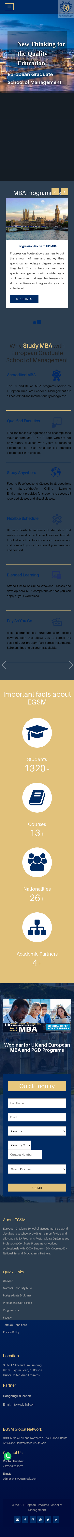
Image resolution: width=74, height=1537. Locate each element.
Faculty (7, 1317)
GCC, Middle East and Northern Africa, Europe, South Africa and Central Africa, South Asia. (35, 1440)
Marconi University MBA (17, 1288)
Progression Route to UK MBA (37, 246)
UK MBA (8, 1280)
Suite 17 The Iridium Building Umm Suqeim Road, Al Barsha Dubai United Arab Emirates (22, 1370)
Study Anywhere (21, 472)
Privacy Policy (11, 1332)
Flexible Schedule (22, 518)
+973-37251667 (13, 1466)
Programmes (11, 1310)
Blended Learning (23, 575)
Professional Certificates (17, 1302)
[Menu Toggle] (9, 6)
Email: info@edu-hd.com (19, 1404)
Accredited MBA (21, 375)
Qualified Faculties (23, 421)
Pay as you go (19, 620)
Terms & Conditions (15, 1325)
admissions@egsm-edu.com (20, 1478)
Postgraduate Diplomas (17, 1295)
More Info (24, 298)
